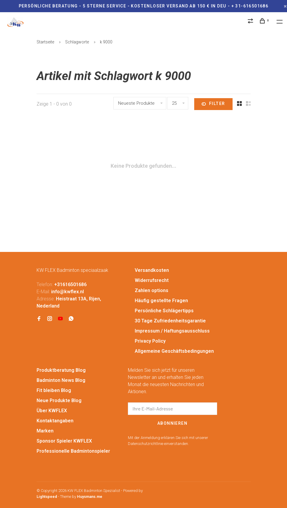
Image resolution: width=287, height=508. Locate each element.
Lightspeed (47, 496)
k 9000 (106, 42)
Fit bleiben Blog (54, 390)
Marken (45, 431)
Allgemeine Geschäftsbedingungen (174, 351)
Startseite (45, 42)
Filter (213, 104)
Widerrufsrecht (152, 280)
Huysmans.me (89, 496)
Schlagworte (77, 42)
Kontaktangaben (55, 421)
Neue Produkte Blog (59, 400)
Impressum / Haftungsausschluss (172, 331)
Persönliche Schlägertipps (164, 310)
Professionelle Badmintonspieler (73, 451)
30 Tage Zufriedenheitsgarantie (170, 321)
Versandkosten (152, 270)
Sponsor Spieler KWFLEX (64, 441)
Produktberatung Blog (61, 370)
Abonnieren (172, 423)
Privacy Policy (150, 341)
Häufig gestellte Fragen (161, 300)
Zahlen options (151, 290)
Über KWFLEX (52, 410)
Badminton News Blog (61, 380)
